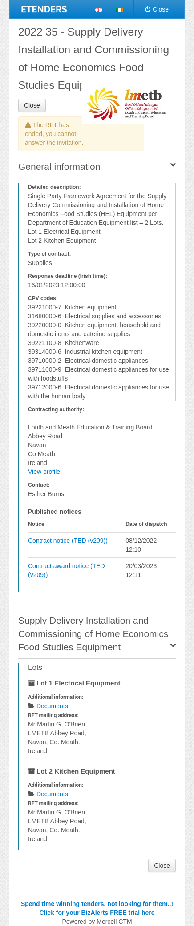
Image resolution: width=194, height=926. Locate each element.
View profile (44, 471)
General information (59, 166)
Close (157, 9)
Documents (52, 706)
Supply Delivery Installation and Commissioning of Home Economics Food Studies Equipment (93, 633)
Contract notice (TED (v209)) (68, 540)
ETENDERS (44, 9)
